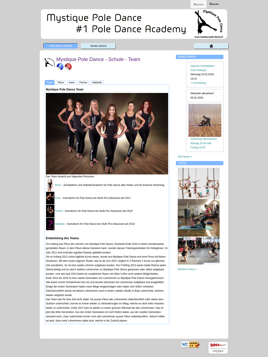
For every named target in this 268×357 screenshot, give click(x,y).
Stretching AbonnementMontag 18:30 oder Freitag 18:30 (204, 143)
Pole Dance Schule (60, 45)
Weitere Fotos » (187, 269)
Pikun (58, 185)
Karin (58, 198)
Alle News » (185, 156)
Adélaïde (60, 223)
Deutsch (198, 4)
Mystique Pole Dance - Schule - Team (98, 59)
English (214, 3)
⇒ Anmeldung (198, 82)
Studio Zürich (98, 45)
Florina (59, 211)
